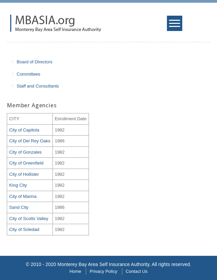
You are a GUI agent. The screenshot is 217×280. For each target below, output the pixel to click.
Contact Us (137, 271)
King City (18, 185)
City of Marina (22, 196)
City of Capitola (24, 130)
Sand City (18, 207)
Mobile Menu (175, 25)
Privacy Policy (103, 271)
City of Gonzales (25, 152)
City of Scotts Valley (28, 218)
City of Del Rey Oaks (29, 140)
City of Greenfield (26, 163)
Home (75, 271)
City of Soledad (24, 229)
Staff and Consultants (38, 86)
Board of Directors (34, 61)
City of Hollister (24, 174)
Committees (28, 74)
